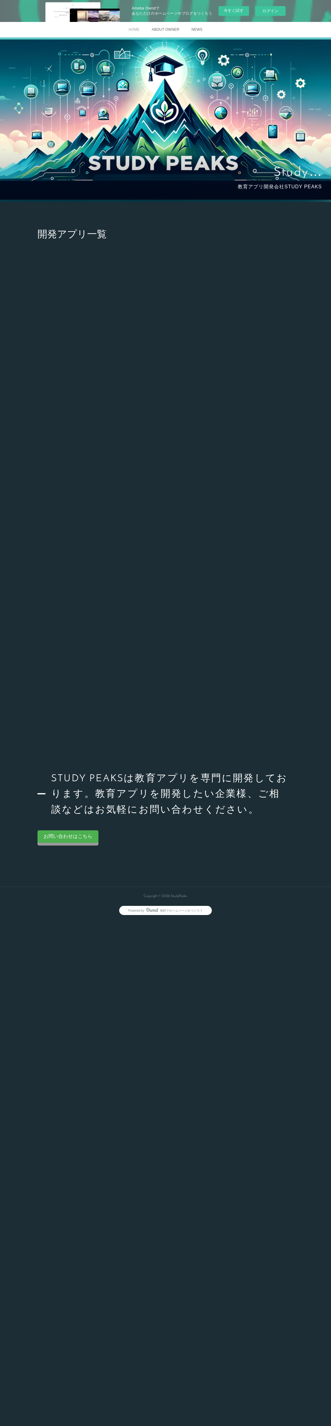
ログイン (270, 11)
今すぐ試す (234, 10)
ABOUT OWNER (165, 29)
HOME (134, 29)
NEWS (196, 29)
